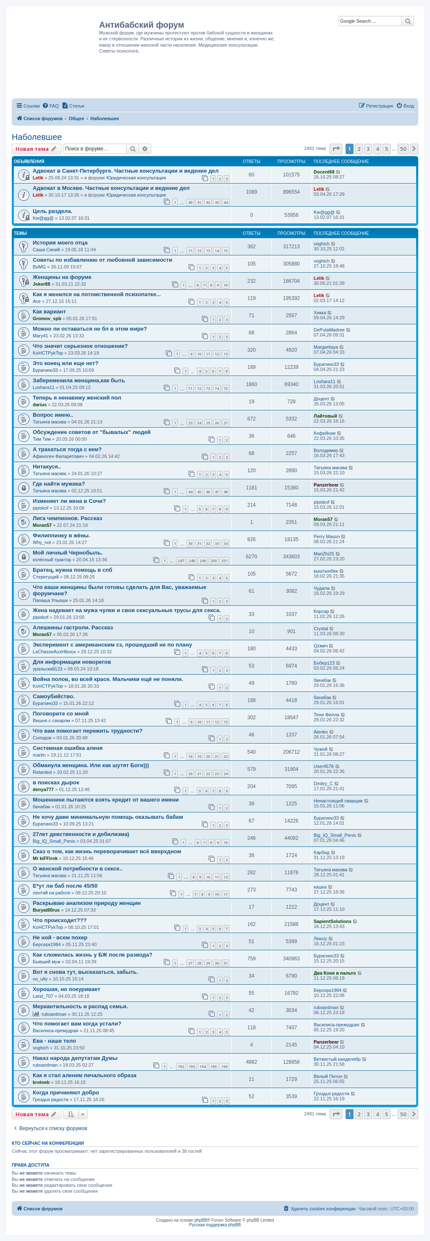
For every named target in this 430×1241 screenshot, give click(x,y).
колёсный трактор (52, 559)
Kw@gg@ (43, 218)
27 (225, 423)
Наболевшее (37, 137)
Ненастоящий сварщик (338, 800)
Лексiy (320, 938)
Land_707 (43, 996)
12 (199, 250)
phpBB (200, 1220)
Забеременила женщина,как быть (79, 380)
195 (213, 1066)
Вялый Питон (328, 1076)
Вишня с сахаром (51, 720)
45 (199, 491)
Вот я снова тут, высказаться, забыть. (85, 972)
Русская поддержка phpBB (215, 1225)
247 (181, 560)
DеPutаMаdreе (329, 329)
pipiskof (40, 507)
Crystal (321, 628)
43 (217, 202)
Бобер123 (324, 662)
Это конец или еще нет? (65, 363)
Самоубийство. (54, 696)
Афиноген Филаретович (58, 456)
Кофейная (325, 433)
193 (192, 1066)
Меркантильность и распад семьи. (80, 1006)
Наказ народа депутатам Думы (75, 1058)
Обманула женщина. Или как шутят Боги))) (91, 765)
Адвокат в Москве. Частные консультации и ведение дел (111, 188)
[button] (336, 149)
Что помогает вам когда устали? (77, 1023)
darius (40, 404)
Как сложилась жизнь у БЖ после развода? (92, 955)
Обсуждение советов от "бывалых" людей (92, 432)
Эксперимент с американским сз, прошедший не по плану (112, 645)
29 (208, 963)
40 (190, 202)
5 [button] (386, 148)
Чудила (322, 588)
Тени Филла (326, 714)
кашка (320, 886)
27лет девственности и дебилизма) (81, 834)
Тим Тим (42, 439)
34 (225, 543)
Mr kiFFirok (45, 858)
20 (208, 756)
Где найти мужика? (59, 484)
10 (225, 285)
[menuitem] (50, 106)
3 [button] (368, 148)
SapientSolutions (332, 921)
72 (199, 388)
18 (190, 756)
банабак (322, 680)
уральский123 (48, 668)
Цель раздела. (52, 211)
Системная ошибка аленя (67, 748)
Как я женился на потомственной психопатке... (97, 294)
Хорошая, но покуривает (66, 989)
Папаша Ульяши (50, 600)
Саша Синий (46, 249)
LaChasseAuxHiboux (54, 651)
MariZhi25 (324, 553)
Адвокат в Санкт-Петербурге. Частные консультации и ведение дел (126, 171)
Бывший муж (46, 961)
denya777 (43, 789)
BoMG (39, 266)
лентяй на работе (52, 892)
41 (199, 202)
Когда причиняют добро (66, 1092)
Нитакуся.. (47, 466)
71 (190, 388)
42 (208, 202)
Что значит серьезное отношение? (80, 346)
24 (199, 423)
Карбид (322, 852)
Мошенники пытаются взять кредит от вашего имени (106, 800)
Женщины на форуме (62, 277)
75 (225, 388)
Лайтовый (325, 415)
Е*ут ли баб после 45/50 (65, 886)
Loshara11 (44, 387)
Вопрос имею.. (53, 415)
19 (199, 756)
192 (181, 1066)
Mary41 (40, 335)
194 (202, 1066)
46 (208, 491)
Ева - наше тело (54, 1041)
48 (225, 491)
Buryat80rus (46, 909)
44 (225, 202)
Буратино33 (45, 370)
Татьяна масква (49, 421)
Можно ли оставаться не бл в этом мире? (90, 329)
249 (202, 560)
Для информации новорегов (72, 662)
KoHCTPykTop (48, 352)
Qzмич (321, 645)
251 (224, 560)
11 (190, 250)
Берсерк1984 (46, 944)
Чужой (321, 749)
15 (225, 250)
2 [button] (358, 148)
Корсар (321, 611)
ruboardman (54, 1014)
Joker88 (41, 284)
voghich (322, 243)
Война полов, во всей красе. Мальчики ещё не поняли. (108, 679)
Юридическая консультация (136, 177)
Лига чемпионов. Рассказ (67, 518)
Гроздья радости (50, 1099)
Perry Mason (327, 536)
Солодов (42, 737)
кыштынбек (326, 570)
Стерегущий (46, 576)
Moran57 (42, 525)
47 (217, 491)
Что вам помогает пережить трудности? (87, 731)
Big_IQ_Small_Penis (54, 841)
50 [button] (403, 148)
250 (213, 560)
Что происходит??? (60, 920)
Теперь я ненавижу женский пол (77, 397)
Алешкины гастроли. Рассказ (73, 627)
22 (225, 756)
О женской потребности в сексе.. (78, 868)
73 (208, 388)
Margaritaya (326, 347)
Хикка (320, 312)
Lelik (38, 177)
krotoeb (41, 1082)
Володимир (326, 450)
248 (192, 560)
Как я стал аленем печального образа (84, 1075)
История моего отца (60, 242)
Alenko (321, 731)
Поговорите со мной (61, 713)
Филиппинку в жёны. (61, 535)
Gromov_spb (47, 318)
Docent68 (324, 171)
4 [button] (377, 148)
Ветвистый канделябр (337, 1059)
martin (39, 754)
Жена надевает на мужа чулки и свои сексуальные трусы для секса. (127, 610)
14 (217, 250)
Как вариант (49, 311)
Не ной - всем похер (60, 937)
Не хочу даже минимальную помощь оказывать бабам (108, 817)
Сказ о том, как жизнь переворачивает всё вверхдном (107, 851)
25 (208, 423)
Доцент (321, 398)
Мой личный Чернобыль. (67, 553)
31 (199, 543)
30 (190, 543)
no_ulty (40, 978)
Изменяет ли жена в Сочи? (69, 501)
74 (217, 388)
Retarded (42, 772)
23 (190, 423)
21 (217, 756)
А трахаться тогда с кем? (67, 449)
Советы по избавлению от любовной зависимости (102, 260)
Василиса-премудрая (56, 1030)
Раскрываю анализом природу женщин (87, 903)
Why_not (42, 542)
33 (217, 543)
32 (208, 543)
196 (224, 1066)
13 (208, 250)
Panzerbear (326, 484)
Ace (37, 301)
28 (199, 963)
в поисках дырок (56, 782)
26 (217, 423)
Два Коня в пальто (335, 972)
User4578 (324, 766)
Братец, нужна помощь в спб (72, 570)
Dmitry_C (323, 783)
